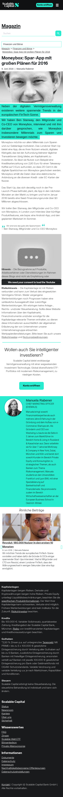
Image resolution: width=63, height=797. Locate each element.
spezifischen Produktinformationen (20, 601)
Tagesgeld (48, 642)
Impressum (8, 765)
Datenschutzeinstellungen (16, 772)
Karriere (6, 714)
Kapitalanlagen (10, 587)
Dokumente (8, 758)
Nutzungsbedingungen (35, 337)
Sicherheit (7, 721)
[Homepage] (11, 5)
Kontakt (6, 785)
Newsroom (7, 710)
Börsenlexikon (9, 743)
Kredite (6, 618)
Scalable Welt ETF (11, 739)
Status (5, 706)
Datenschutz (8, 761)
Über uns (6, 717)
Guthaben (7, 639)
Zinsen (5, 736)
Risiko (16, 629)
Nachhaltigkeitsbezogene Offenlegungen (23, 768)
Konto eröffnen (44, 5)
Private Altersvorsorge (13, 746)
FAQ (4, 732)
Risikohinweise (9, 337)
